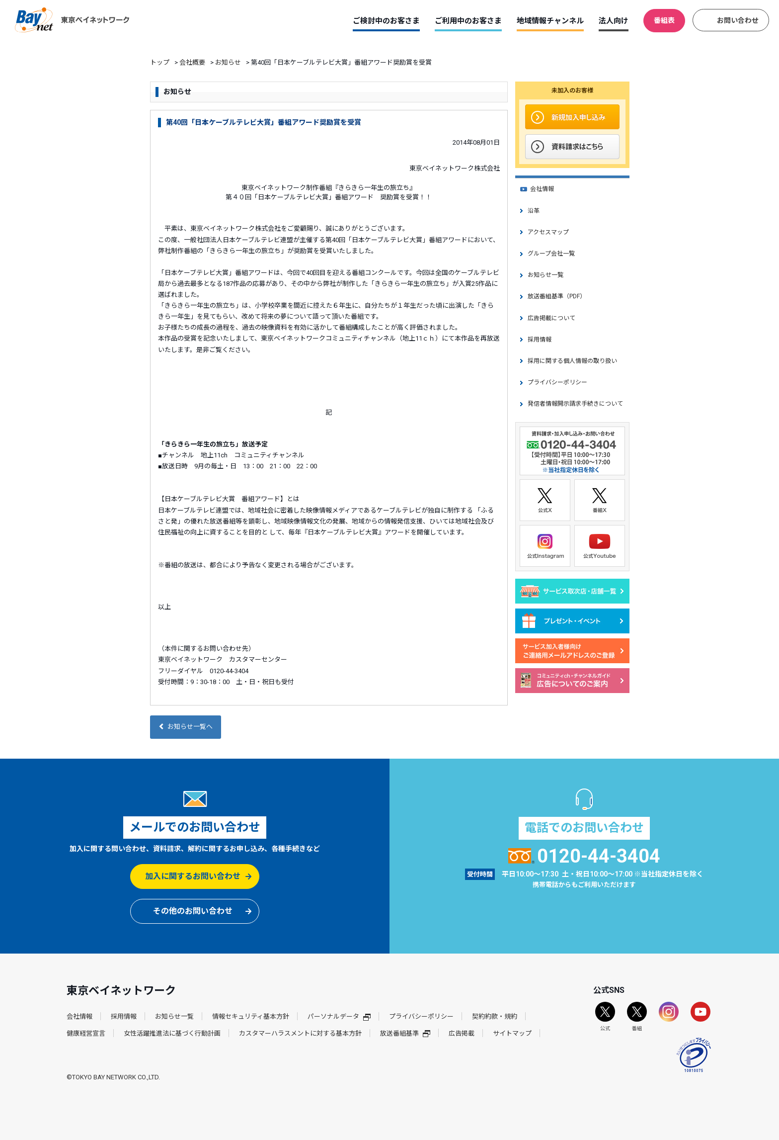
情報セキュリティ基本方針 (250, 1016)
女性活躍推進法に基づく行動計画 (172, 1033)
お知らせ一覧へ (185, 726)
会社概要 (192, 62)
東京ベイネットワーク (72, 19)
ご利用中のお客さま (468, 20)
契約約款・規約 (494, 1016)
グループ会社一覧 (551, 253)
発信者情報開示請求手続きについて (575, 403)
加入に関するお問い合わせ (192, 876)
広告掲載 (461, 1033)
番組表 (664, 20)
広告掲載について (551, 318)
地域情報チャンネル (550, 20)
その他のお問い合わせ (193, 911)
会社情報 (542, 188)
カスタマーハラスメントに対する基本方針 (300, 1033)
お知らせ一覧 (545, 274)
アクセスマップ (548, 232)
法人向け (613, 20)
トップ (159, 62)
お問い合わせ (738, 20)
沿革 (534, 210)
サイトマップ (512, 1033)
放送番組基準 (405, 1033)
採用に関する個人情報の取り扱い (572, 360)
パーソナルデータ (339, 1016)
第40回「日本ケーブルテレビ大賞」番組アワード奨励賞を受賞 (263, 122)
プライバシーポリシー (557, 382)
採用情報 (539, 339)
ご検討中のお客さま (386, 20)
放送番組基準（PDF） (557, 296)
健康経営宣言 (86, 1033)
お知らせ (228, 62)
